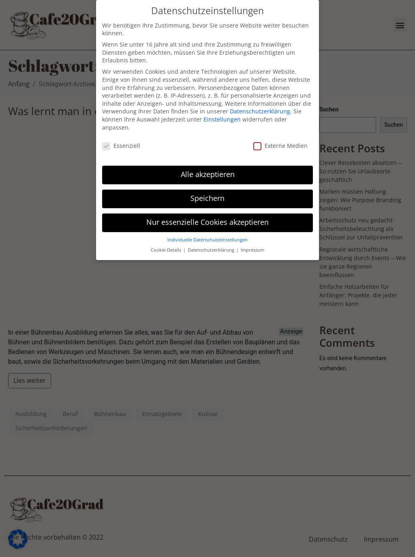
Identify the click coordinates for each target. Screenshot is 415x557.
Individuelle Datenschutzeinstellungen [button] (207, 234)
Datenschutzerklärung (260, 106)
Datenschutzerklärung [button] (211, 245)
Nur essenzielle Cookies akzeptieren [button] (207, 217)
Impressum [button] (252, 245)
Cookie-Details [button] (166, 245)
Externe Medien (280, 141)
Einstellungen (222, 114)
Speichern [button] (207, 193)
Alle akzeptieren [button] (208, 169)
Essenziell (121, 141)
